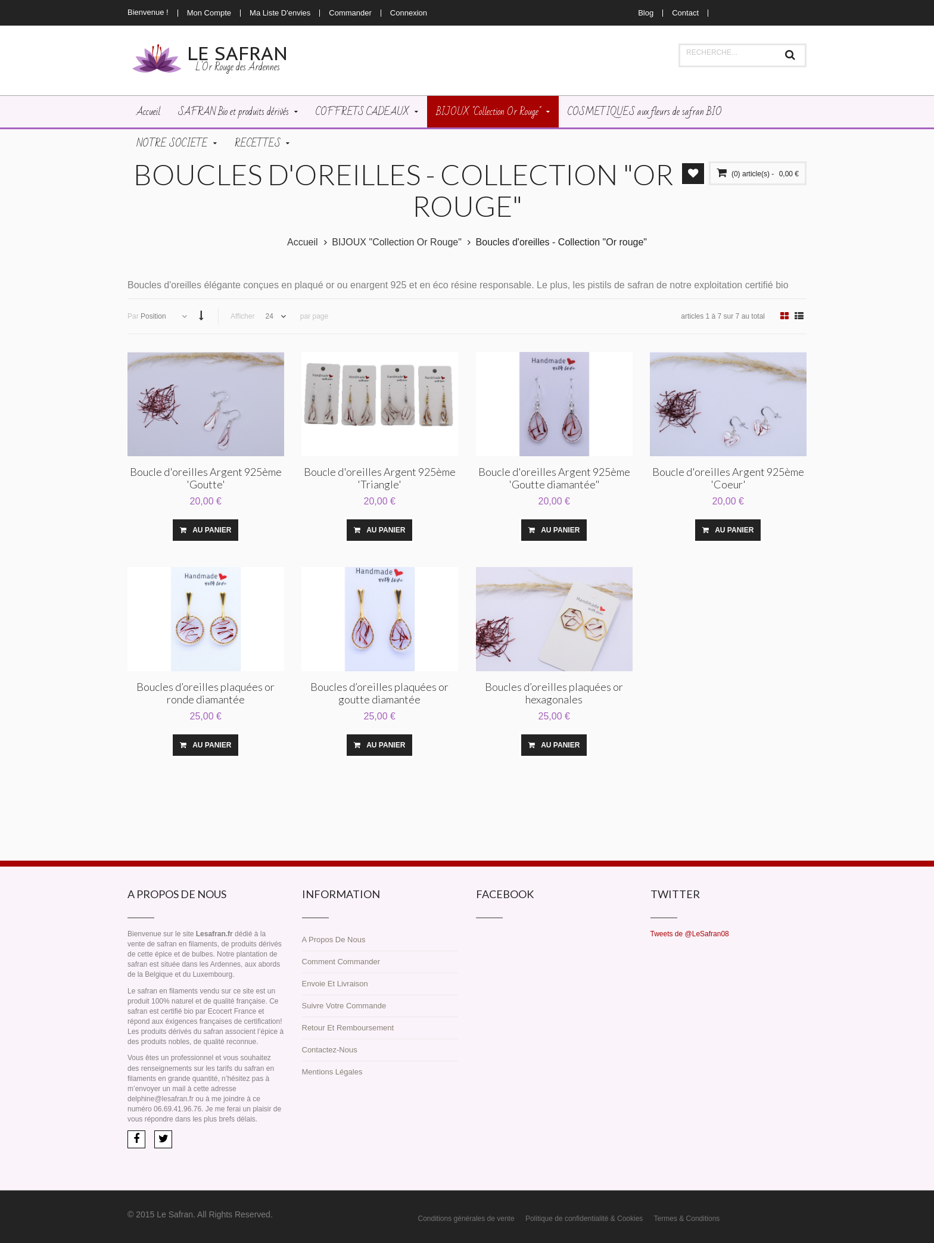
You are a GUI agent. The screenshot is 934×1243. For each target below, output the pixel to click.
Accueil (302, 241)
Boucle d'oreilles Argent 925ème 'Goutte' (206, 477)
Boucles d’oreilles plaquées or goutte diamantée (379, 692)
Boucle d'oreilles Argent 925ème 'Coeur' (728, 477)
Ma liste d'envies (280, 13)
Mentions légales (332, 1070)
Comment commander (341, 960)
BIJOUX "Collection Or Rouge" (397, 241)
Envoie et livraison (335, 982)
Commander (350, 13)
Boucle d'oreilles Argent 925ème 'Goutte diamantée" (554, 477)
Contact (685, 13)
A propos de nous (334, 938)
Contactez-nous (329, 1048)
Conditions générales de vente (466, 1217)
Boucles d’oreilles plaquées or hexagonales (554, 692)
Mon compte (209, 13)
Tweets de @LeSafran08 (689, 933)
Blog (645, 13)
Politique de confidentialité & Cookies (584, 1217)
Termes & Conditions (687, 1217)
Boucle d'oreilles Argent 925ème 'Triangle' (380, 477)
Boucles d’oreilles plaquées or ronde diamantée (205, 692)
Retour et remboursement (348, 1026)
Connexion (408, 13)
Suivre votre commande (344, 1004)
